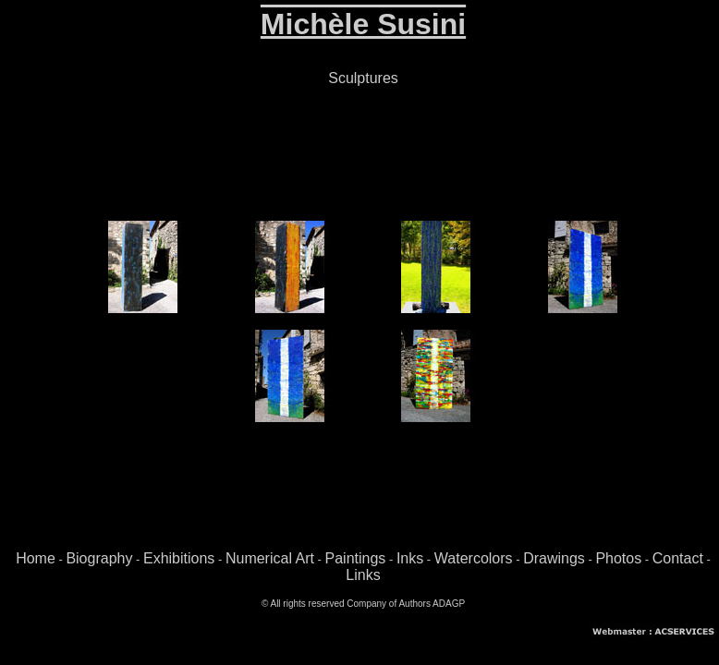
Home (35, 558)
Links (363, 575)
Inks (409, 558)
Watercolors (473, 558)
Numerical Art (269, 558)
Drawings (554, 558)
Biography (99, 558)
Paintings (355, 558)
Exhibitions (178, 558)
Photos (618, 558)
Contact (677, 558)
